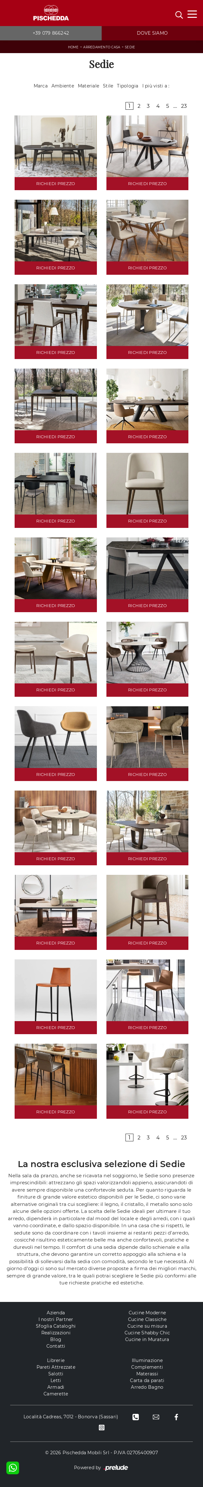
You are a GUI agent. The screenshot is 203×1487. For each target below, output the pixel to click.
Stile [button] (108, 86)
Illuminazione (147, 1360)
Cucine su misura (147, 1326)
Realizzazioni (56, 1333)
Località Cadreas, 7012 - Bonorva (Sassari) (71, 1417)
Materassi (147, 1374)
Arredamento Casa (101, 47)
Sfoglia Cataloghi (56, 1326)
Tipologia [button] (127, 86)
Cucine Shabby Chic (147, 1333)
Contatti (55, 1346)
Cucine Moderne (147, 1313)
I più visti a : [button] (156, 86)
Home (73, 47)
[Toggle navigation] (192, 13)
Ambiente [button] (62, 86)
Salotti (56, 1374)
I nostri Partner (55, 1319)
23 (184, 106)
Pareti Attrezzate (56, 1367)
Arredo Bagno (147, 1387)
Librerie (55, 1360)
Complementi (147, 1367)
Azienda (56, 1313)
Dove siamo (152, 33)
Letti (56, 1380)
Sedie (130, 47)
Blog (55, 1339)
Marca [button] (41, 86)
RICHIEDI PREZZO (55, 183)
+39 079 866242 (51, 33)
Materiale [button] (88, 86)
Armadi (55, 1387)
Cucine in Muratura (147, 1339)
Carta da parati (147, 1380)
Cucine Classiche (147, 1319)
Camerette (56, 1394)
